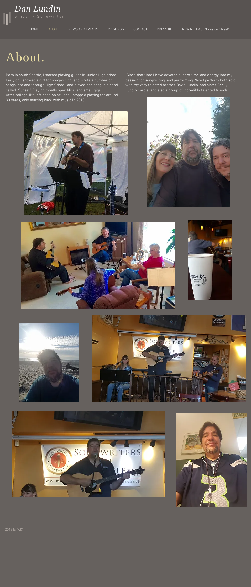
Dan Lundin (38, 8)
